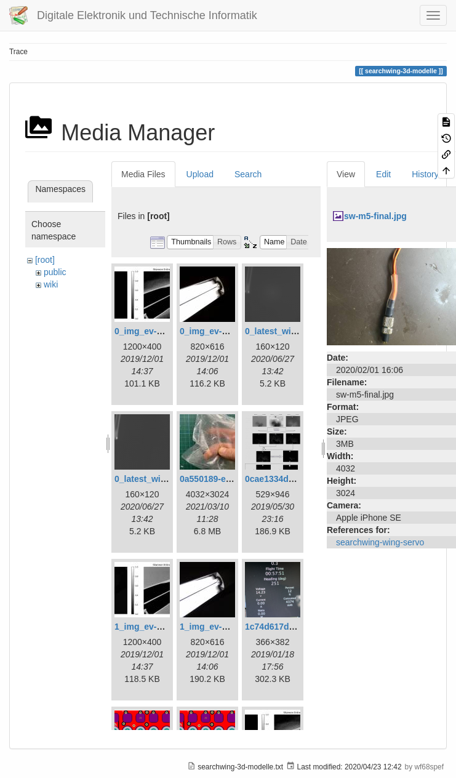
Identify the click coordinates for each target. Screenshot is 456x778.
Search (248, 174)
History (425, 174)
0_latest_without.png (157, 479)
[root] (45, 260)
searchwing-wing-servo (380, 542)
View (346, 174)
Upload (200, 174)
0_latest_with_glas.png (292, 331)
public (55, 272)
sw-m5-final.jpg (375, 216)
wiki (51, 284)
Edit (383, 174)
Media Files (143, 174)
